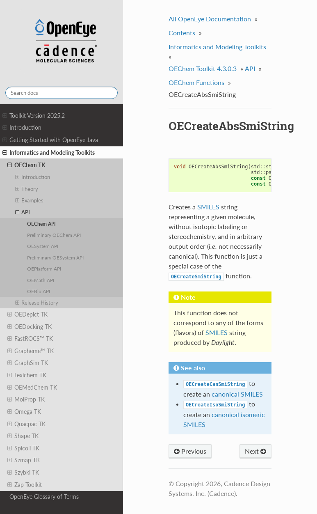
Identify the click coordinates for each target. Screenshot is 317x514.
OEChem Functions (196, 82)
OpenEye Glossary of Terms (44, 496)
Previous (190, 451)
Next (255, 451)
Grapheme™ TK (30, 351)
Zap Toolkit (24, 485)
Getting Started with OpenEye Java (50, 140)
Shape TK (23, 436)
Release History (37, 302)
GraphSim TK (27, 363)
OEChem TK (26, 165)
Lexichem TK (26, 375)
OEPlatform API (44, 268)
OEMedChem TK (32, 387)
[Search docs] (61, 93)
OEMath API (40, 280)
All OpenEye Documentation (210, 19)
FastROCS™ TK (30, 338)
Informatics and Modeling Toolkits (48, 152)
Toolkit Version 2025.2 (33, 115)
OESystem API (42, 246)
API (22, 212)
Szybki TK (23, 472)
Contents (182, 33)
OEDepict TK (27, 314)
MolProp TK (26, 399)
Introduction (21, 127)
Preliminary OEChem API (54, 235)
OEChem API (41, 224)
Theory (27, 189)
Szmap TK (23, 460)
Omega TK (24, 411)
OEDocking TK (29, 326)
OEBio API (38, 291)
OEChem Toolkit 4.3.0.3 (203, 68)
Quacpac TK (26, 424)
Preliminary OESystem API (55, 257)
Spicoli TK (23, 448)
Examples (29, 200)
